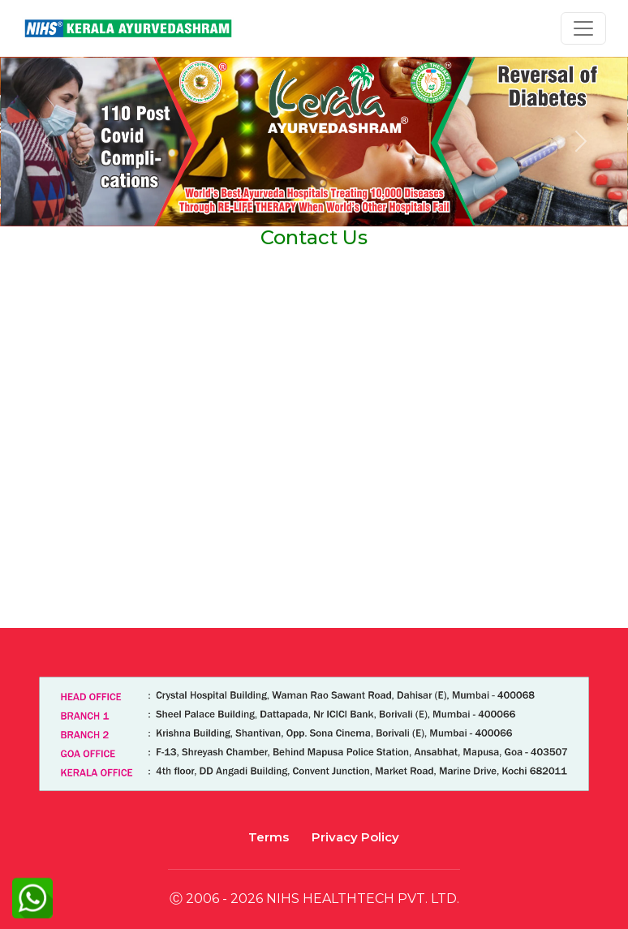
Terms (268, 837)
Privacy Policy (355, 837)
